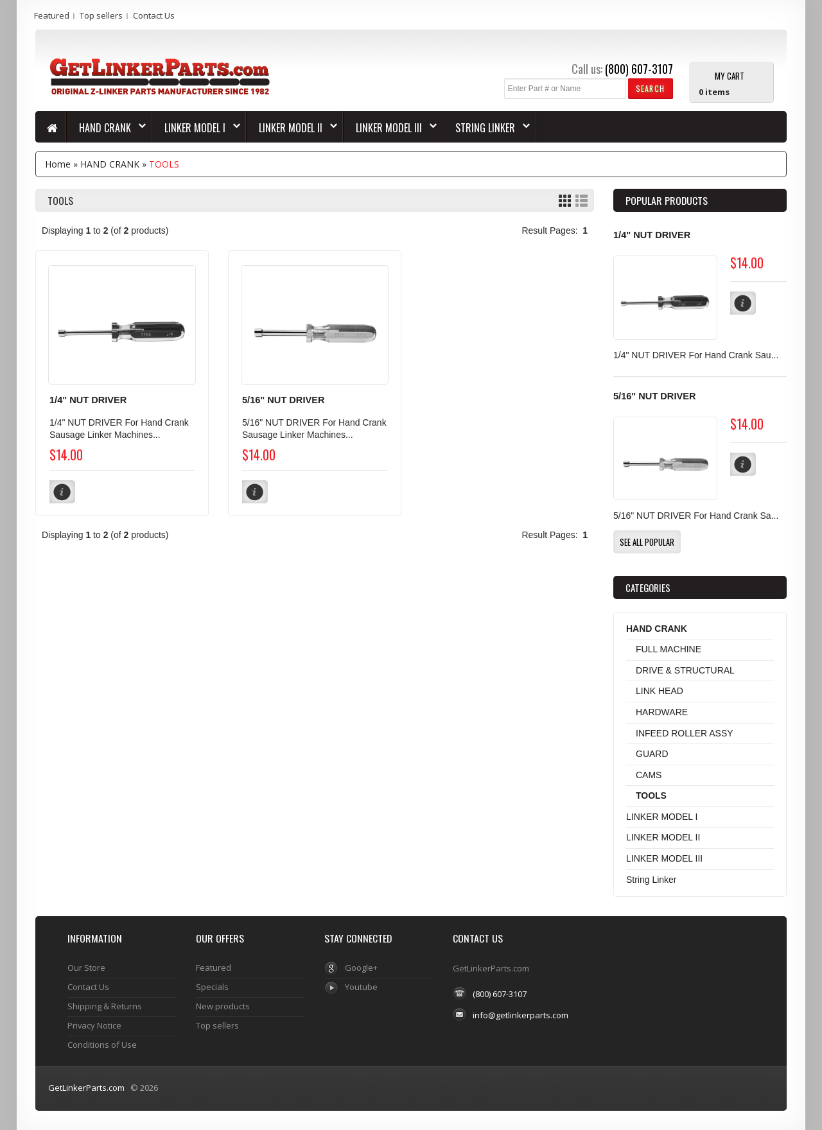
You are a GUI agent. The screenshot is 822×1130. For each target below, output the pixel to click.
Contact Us (154, 15)
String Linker (486, 127)
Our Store (86, 967)
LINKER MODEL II (292, 127)
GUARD (652, 754)
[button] (650, 88)
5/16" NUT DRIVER (283, 400)
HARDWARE (662, 712)
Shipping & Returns (104, 1006)
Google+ (361, 967)
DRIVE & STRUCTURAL (685, 670)
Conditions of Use (102, 1044)
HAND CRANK (106, 127)
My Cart (729, 75)
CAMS (648, 775)
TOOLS (164, 164)
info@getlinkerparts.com (520, 1015)
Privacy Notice (94, 1025)
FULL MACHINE (668, 649)
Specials (212, 987)
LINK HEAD (659, 691)
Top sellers (101, 15)
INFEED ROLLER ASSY (684, 733)
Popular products (666, 200)
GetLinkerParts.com (86, 1087)
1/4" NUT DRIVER (88, 400)
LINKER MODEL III (390, 127)
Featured (51, 15)
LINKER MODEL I (196, 127)
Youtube (361, 987)
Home (58, 164)
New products (223, 1006)
